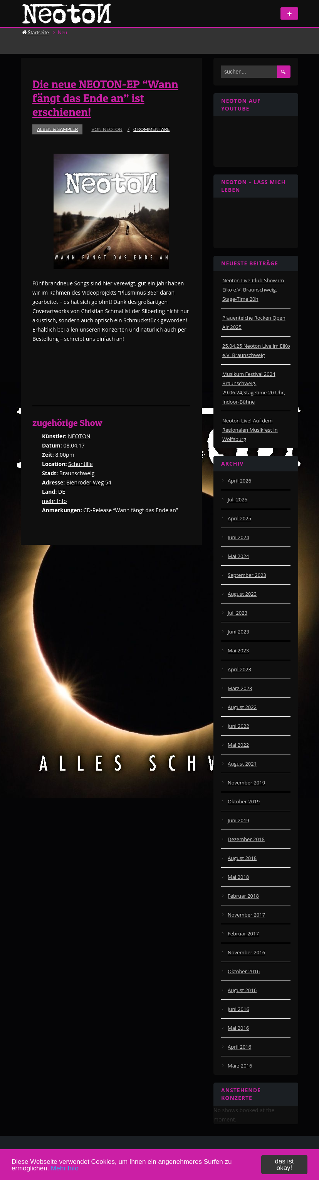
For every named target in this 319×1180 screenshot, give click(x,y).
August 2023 (242, 593)
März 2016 (240, 1065)
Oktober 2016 (244, 971)
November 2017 (246, 914)
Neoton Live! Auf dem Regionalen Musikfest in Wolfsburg (250, 429)
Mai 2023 (238, 650)
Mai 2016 (238, 1027)
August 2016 (242, 990)
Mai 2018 (238, 876)
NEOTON (79, 436)
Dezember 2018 (246, 839)
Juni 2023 (238, 631)
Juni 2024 (238, 537)
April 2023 (239, 669)
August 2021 (242, 763)
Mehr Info (65, 1168)
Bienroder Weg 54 (88, 482)
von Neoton (106, 129)
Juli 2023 (237, 612)
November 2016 (246, 952)
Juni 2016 (238, 1009)
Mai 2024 (238, 556)
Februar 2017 (243, 933)
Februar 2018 (243, 895)
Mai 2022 (238, 744)
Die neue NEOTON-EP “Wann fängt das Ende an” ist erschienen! (105, 98)
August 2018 (242, 858)
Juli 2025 (237, 499)
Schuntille (80, 464)
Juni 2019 (238, 820)
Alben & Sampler (57, 129)
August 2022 (242, 707)
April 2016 (239, 1046)
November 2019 (246, 782)
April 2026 (239, 480)
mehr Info (54, 501)
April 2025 (239, 518)
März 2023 (240, 688)
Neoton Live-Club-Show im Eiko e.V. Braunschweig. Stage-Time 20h (253, 289)
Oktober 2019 (244, 801)
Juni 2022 (238, 725)
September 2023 (247, 575)
